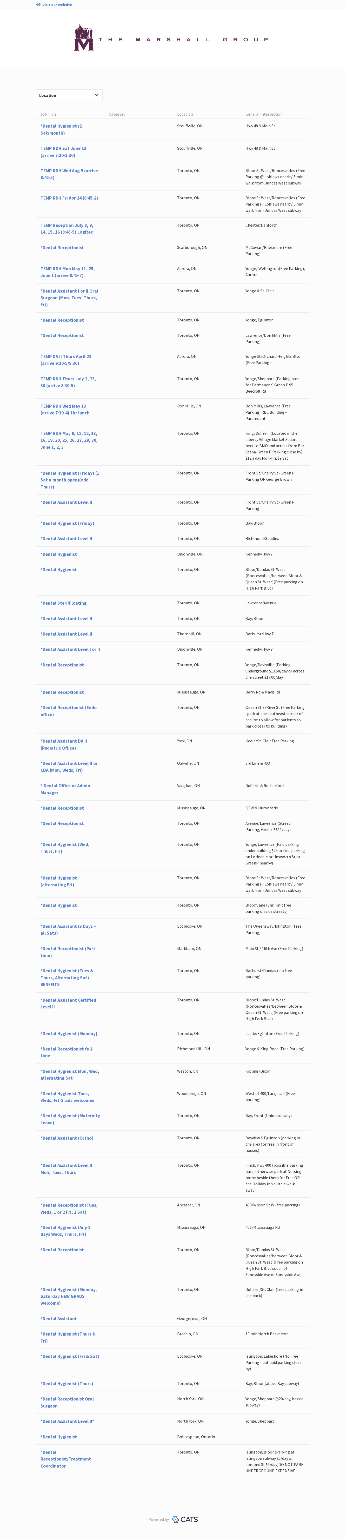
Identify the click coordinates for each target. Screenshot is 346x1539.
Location (68, 95)
